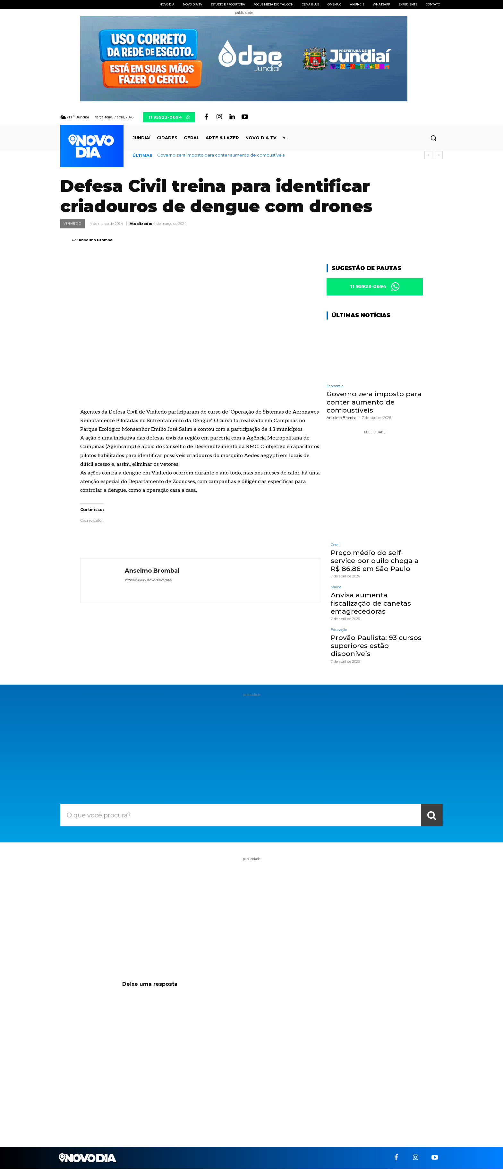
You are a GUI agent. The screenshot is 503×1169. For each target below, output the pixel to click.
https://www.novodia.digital (148, 580)
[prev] (428, 155)
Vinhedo (72, 223)
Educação (339, 630)
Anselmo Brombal (96, 240)
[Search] (432, 815)
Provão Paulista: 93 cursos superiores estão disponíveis (376, 646)
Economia (335, 386)
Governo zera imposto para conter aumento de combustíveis (221, 155)
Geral (335, 545)
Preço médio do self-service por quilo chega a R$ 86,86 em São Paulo (375, 561)
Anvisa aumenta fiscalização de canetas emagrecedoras (371, 603)
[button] (433, 138)
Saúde (336, 587)
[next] (439, 155)
